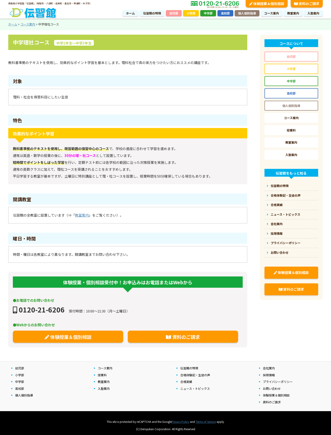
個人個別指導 (247, 13)
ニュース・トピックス (285, 214)
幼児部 (173, 13)
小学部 (190, 13)
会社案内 (277, 224)
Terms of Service (206, 422)
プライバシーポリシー (285, 243)
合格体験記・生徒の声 (285, 195)
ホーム (130, 13)
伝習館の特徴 (152, 13)
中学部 (208, 13)
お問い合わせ (280, 252)
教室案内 (293, 13)
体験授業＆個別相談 (68, 337)
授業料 (291, 130)
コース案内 (271, 13)
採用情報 (277, 233)
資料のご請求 (183, 337)
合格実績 (277, 205)
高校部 (225, 13)
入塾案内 (313, 13)
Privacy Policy (180, 422)
